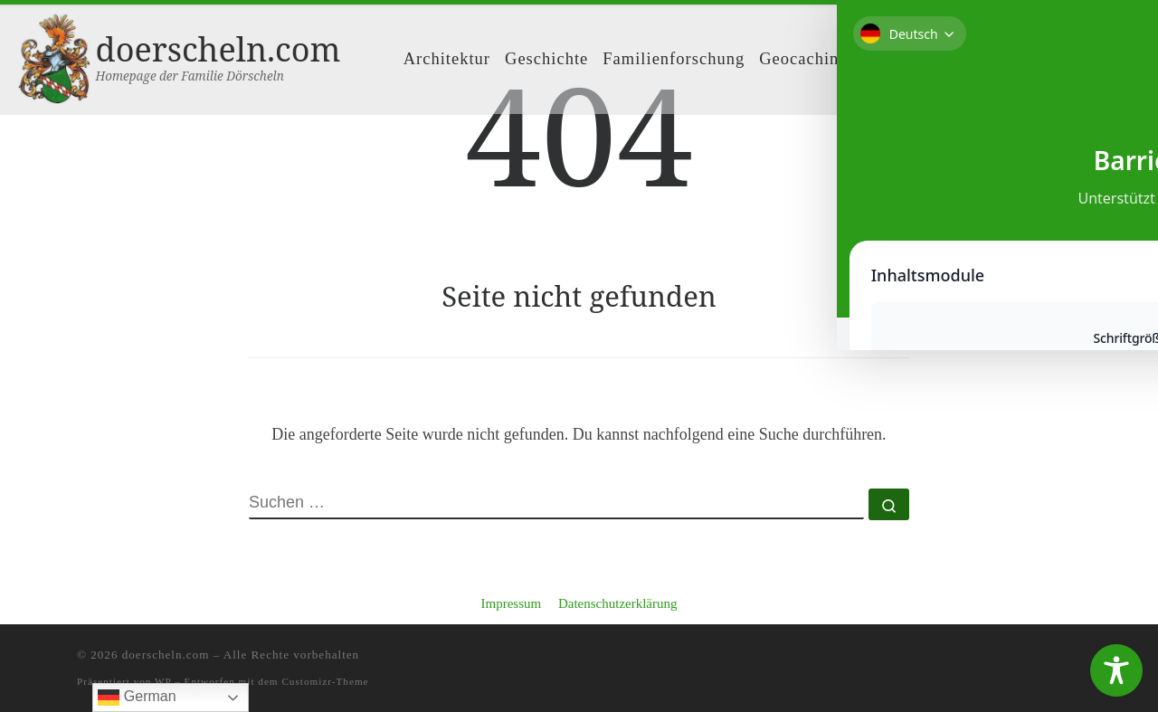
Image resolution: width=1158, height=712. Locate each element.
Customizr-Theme (324, 681)
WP (163, 681)
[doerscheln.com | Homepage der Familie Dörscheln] (54, 55)
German (137, 697)
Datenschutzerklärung (618, 603)
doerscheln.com (166, 654)
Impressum (510, 603)
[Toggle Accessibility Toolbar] (1116, 670)
